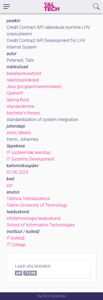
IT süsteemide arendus (28, 152)
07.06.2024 (17, 172)
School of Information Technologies (41, 225)
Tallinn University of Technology (37, 205)
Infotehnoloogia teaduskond (33, 218)
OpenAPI (15, 93)
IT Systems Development (30, 159)
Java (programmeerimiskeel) (34, 86)
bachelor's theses (23, 113)
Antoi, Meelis (19, 132)
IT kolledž (16, 238)
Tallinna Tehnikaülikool (28, 198)
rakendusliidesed (23, 80)
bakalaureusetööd (24, 73)
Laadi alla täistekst (33, 269)
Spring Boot (18, 99)
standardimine (20, 106)
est (10, 185)
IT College (16, 244)
